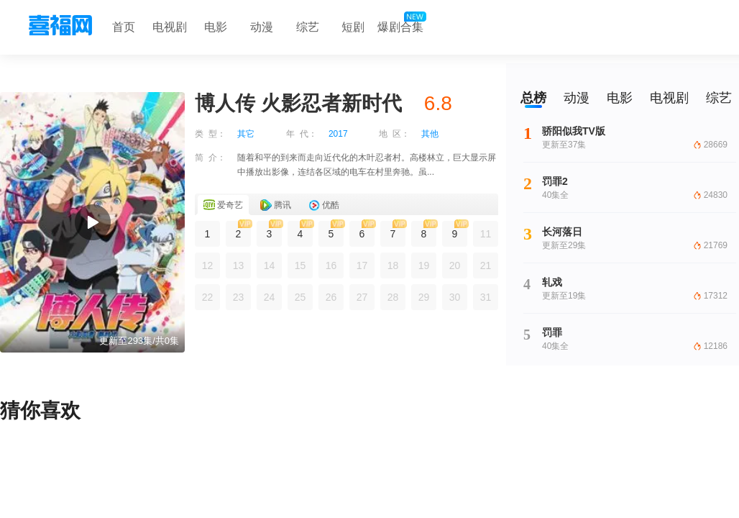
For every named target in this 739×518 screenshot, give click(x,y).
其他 (430, 134)
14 (269, 265)
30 (455, 297)
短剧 (352, 27)
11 (486, 234)
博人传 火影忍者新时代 (298, 103)
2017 (338, 134)
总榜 (533, 98)
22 (208, 297)
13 (238, 265)
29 (424, 297)
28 (393, 297)
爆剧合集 (400, 23)
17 (362, 265)
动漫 (261, 27)
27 (362, 297)
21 (486, 265)
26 (331, 297)
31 (486, 297)
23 (238, 297)
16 (331, 265)
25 (300, 297)
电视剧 (169, 27)
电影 (215, 27)
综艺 (307, 27)
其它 (245, 134)
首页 (123, 27)
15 (300, 265)
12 (208, 265)
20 (455, 265)
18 (393, 265)
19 (424, 265)
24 (269, 297)
